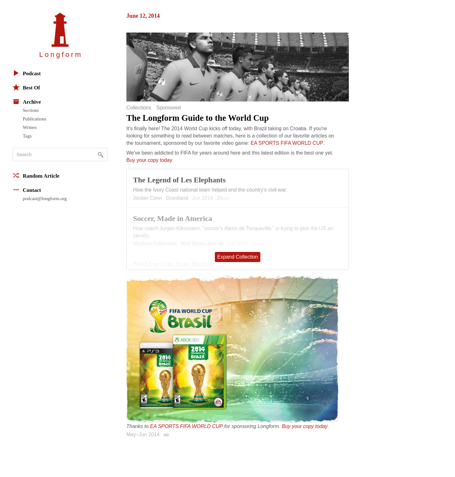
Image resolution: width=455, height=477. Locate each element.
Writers (30, 127)
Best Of (26, 87)
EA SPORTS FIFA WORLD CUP (287, 143)
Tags (27, 135)
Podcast (27, 73)
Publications (34, 118)
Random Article (36, 175)
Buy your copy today (149, 160)
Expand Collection (237, 257)
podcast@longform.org (45, 198)
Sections (31, 110)
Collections (138, 107)
